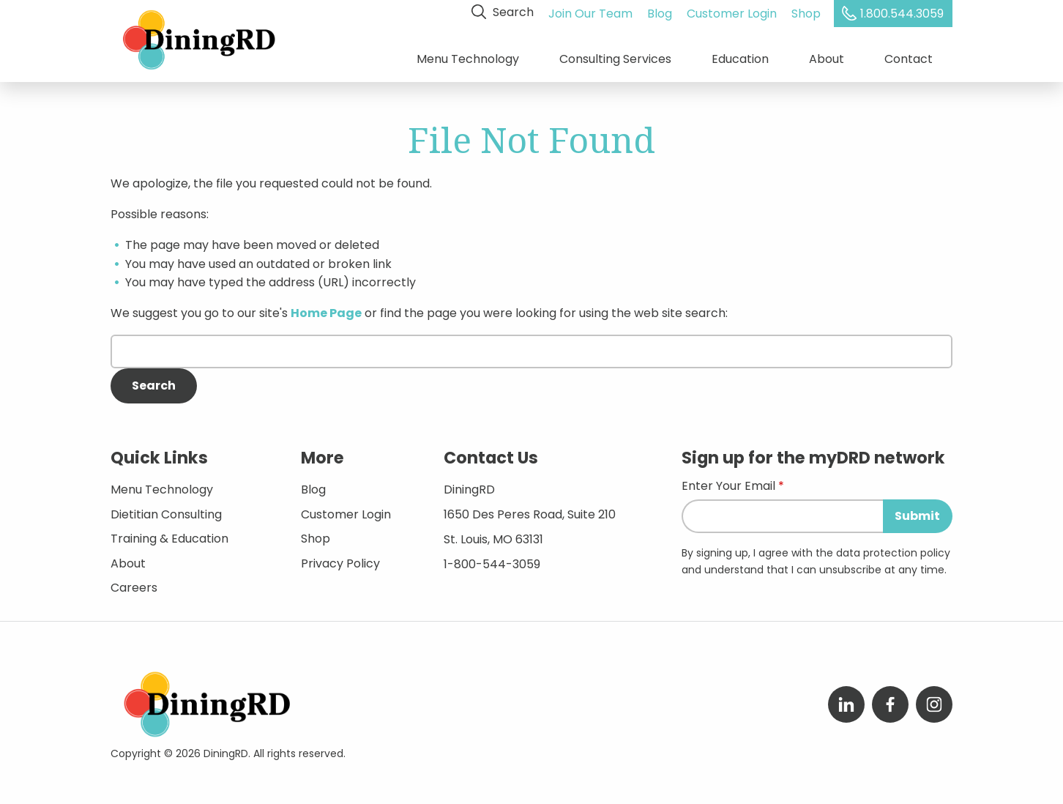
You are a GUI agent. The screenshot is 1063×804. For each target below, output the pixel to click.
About (826, 58)
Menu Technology (468, 58)
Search (503, 12)
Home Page (326, 310)
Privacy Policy (340, 561)
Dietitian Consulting (166, 511)
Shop (806, 12)
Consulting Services (615, 58)
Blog (660, 12)
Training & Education (169, 536)
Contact (908, 58)
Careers (134, 585)
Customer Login (732, 12)
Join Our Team (591, 12)
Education (740, 58)
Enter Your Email (728, 485)
